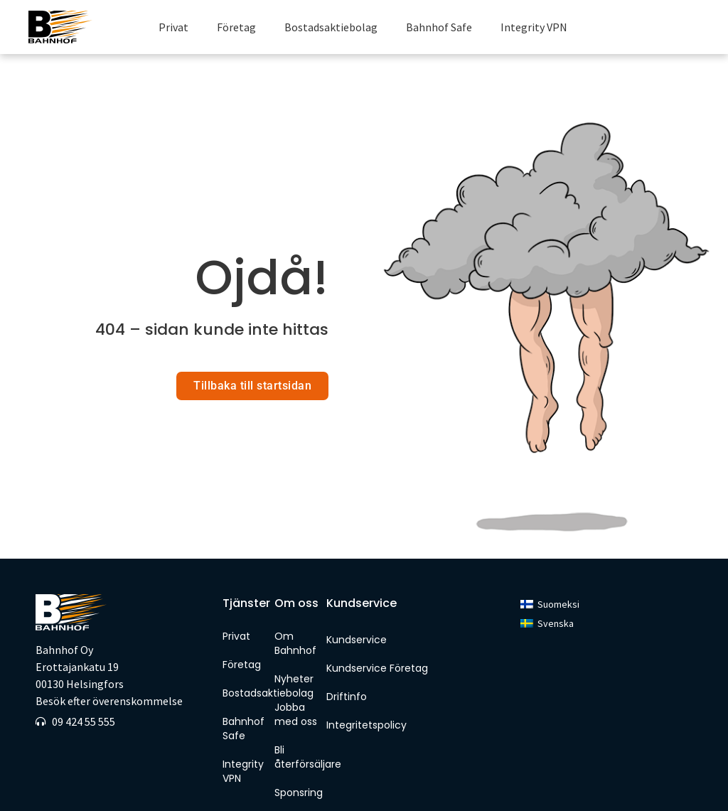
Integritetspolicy (366, 694)
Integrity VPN (533, 27)
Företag (236, 27)
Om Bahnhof (295, 612)
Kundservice (356, 608)
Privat (173, 27)
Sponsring (296, 761)
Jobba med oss (295, 683)
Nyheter (294, 647)
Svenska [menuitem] (555, 592)
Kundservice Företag (377, 637)
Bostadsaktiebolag (331, 27)
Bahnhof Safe (439, 27)
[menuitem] (550, 573)
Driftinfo (346, 665)
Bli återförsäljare (296, 725)
